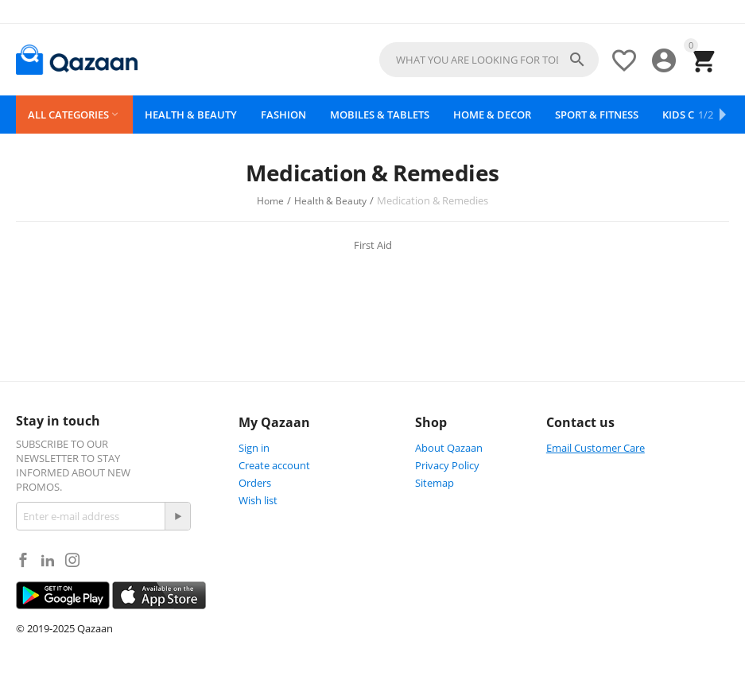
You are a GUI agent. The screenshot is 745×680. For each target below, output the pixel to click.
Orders (255, 483)
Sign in (254, 448)
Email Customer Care (595, 448)
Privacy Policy (447, 465)
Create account (274, 465)
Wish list (258, 500)
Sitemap (434, 483)
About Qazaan (449, 448)
